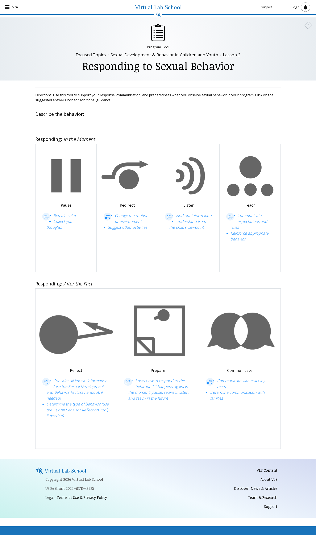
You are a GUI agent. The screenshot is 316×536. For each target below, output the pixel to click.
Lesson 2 (231, 55)
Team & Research (262, 498)
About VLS (268, 479)
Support (266, 7)
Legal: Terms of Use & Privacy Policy (76, 497)
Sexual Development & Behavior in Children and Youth (164, 55)
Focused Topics (91, 55)
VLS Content (267, 470)
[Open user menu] (300, 7)
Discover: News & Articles (255, 488)
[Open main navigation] (13, 7)
